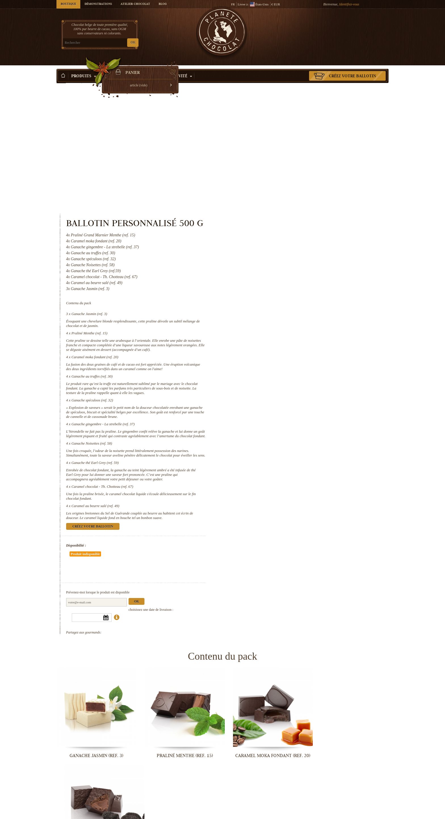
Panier (347, 27)
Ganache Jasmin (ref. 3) (280, 192)
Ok (326, 473)
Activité (180, 67)
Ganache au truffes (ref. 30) (282, 255)
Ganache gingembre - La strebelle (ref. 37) (293, 303)
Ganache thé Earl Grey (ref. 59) (285, 350)
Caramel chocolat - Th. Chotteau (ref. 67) (293, 374)
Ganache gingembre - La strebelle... (180, 719)
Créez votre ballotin (352, 67)
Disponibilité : (266, 433)
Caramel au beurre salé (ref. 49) (286, 393)
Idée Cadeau (116, 67)
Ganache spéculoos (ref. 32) (283, 279)
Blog (163, 4)
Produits (83, 67)
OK (123, 43)
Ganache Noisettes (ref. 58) (282, 326)
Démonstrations (98, 4)
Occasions (150, 67)
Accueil (61, 78)
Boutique (68, 4)
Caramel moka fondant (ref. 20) (285, 236)
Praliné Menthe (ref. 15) (280, 212)
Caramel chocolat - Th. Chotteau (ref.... (94, 813)
